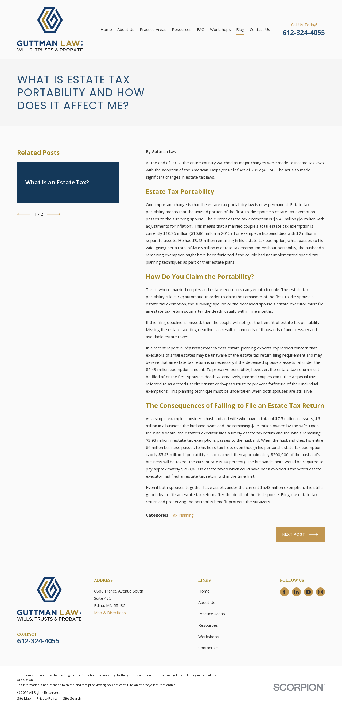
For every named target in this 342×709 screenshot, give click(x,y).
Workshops (208, 636)
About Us (206, 602)
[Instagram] (320, 592)
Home (204, 591)
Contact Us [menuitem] (260, 29)
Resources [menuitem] (182, 29)
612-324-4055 (304, 32)
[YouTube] (308, 592)
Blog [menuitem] (240, 29)
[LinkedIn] (296, 592)
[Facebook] (284, 592)
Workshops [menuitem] (220, 29)
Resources (208, 625)
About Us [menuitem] (125, 29)
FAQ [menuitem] (201, 29)
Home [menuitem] (106, 29)
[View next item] (53, 214)
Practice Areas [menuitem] (153, 29)
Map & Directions (110, 612)
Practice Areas (211, 613)
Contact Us (208, 647)
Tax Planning (182, 515)
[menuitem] (24, 699)
